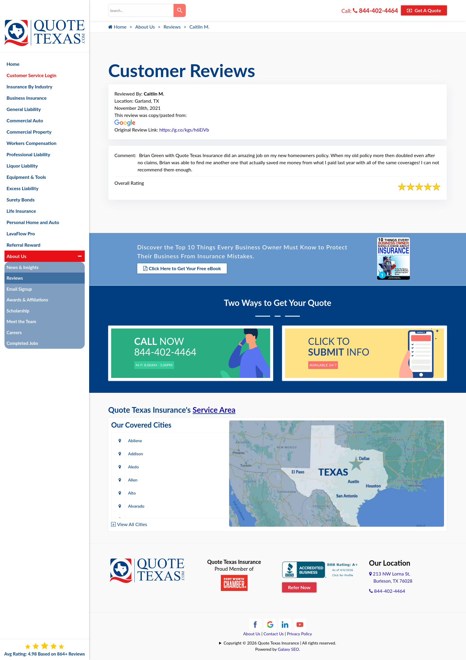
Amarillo (135, 478)
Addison (199, 439)
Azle (196, 491)
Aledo (133, 452)
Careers (14, 317)
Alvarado (200, 465)
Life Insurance (21, 195)
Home (117, 26)
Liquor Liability (22, 150)
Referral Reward (23, 229)
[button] (80, 240)
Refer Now (299, 586)
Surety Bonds (21, 184)
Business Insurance (27, 82)
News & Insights (23, 251)
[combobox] (141, 10)
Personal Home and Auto (33, 206)
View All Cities (132, 523)
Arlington (200, 478)
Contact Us (274, 632)
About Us (145, 26)
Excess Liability (22, 173)
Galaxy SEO (288, 647)
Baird (133, 504)
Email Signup (19, 273)
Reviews (172, 26)
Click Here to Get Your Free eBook (182, 268)
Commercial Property (29, 116)
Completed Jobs (22, 328)
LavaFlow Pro (21, 218)
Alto (132, 465)
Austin (134, 491)
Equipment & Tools (26, 161)
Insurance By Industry (29, 71)
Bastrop (199, 504)
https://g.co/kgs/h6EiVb (184, 129)
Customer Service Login (31, 59)
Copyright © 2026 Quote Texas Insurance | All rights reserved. (279, 641)
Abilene (135, 439)
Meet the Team (21, 306)
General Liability (24, 93)
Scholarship (18, 295)
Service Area (214, 408)
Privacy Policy (299, 632)
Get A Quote (424, 10)
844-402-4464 (375, 10)
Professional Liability (28, 139)
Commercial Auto (25, 105)
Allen (196, 452)
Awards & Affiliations (27, 284)
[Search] (180, 10)
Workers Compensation (31, 127)
